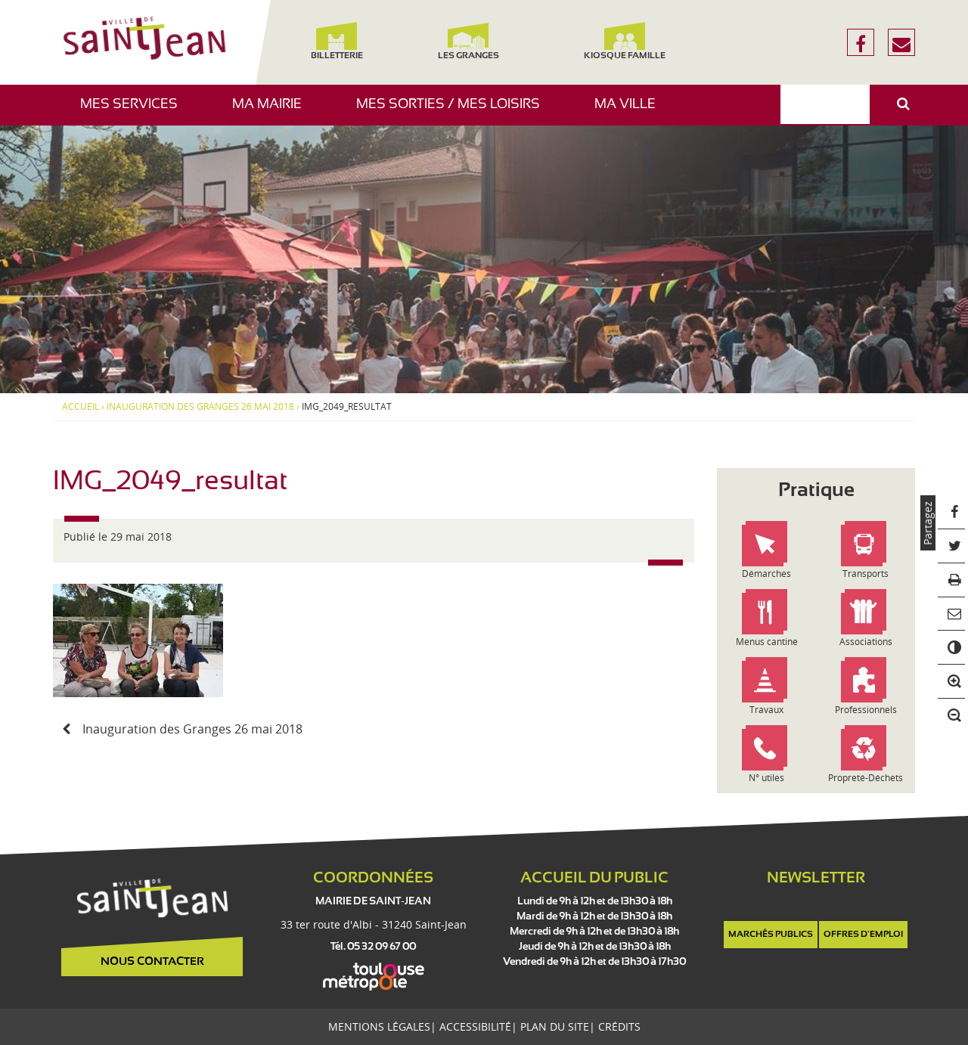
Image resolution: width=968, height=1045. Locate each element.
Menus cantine (767, 641)
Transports (865, 573)
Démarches (766, 573)
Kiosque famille (625, 41)
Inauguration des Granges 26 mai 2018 (200, 406)
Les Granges (467, 41)
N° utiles (766, 777)
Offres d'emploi (863, 934)
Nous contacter (152, 962)
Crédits (619, 1026)
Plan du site (554, 1026)
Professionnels (866, 709)
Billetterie (336, 41)
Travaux (766, 709)
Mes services (134, 112)
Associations (865, 641)
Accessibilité (475, 1026)
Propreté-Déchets (865, 777)
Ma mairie (272, 112)
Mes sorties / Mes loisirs (453, 112)
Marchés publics (770, 934)
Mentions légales (379, 1026)
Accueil (80, 406)
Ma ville (630, 112)
